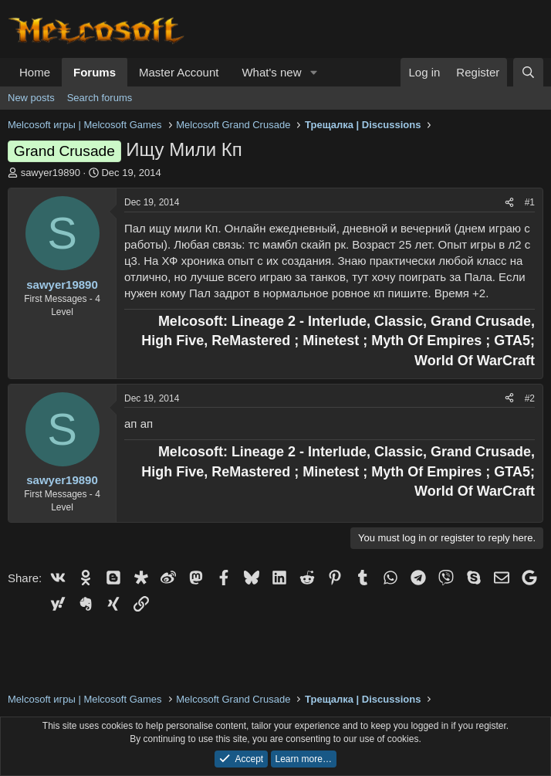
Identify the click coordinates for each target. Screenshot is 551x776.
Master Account (178, 72)
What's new (271, 72)
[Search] (528, 72)
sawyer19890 (50, 172)
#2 (530, 398)
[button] (313, 72)
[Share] (509, 203)
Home (34, 72)
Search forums (100, 97)
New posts (31, 97)
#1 (530, 202)
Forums (94, 72)
